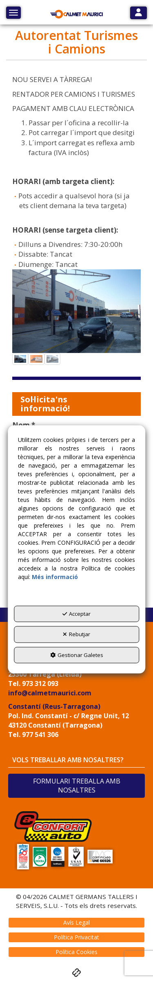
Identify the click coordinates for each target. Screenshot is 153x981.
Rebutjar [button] (76, 634)
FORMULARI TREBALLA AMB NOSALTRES (76, 786)
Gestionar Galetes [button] (76, 655)
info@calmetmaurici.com (49, 692)
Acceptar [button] (76, 613)
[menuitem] (76, 922)
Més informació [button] (55, 577)
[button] (76, 14)
